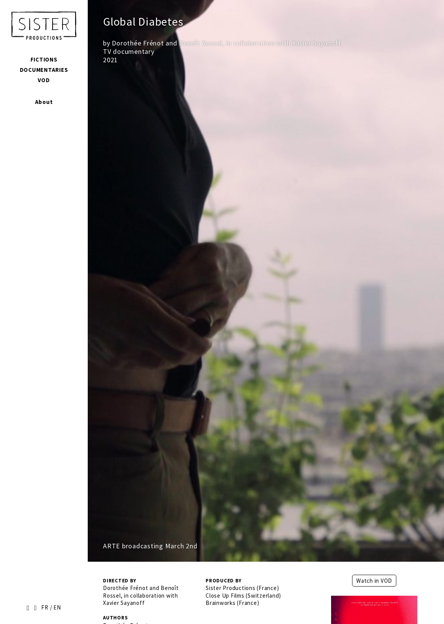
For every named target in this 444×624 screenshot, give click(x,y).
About (44, 101)
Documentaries (44, 69)
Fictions (44, 59)
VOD (44, 80)
